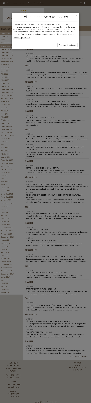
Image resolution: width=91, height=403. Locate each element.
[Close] (76, 16)
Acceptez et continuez (67, 45)
